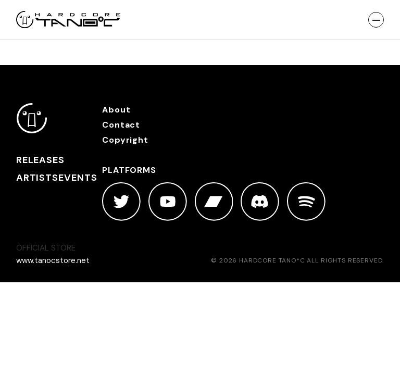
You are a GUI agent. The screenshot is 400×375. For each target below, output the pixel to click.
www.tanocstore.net (53, 260)
